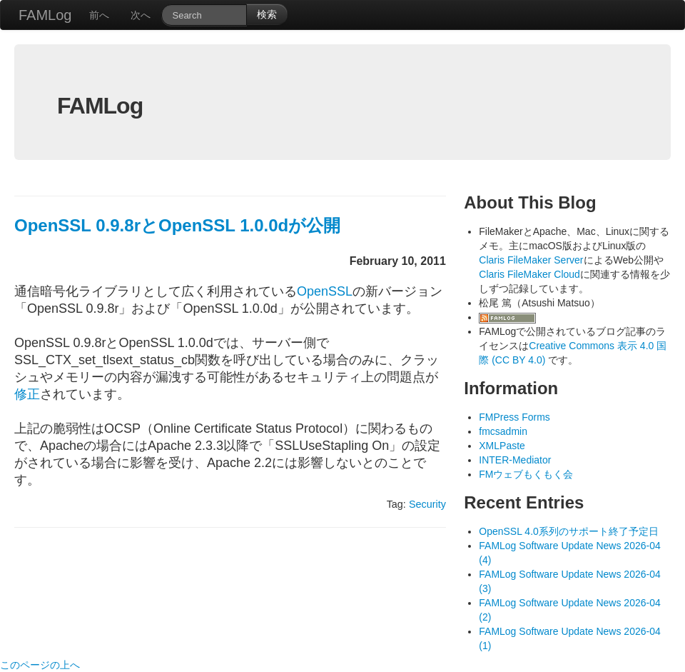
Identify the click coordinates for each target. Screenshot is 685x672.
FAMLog (45, 15)
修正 (27, 394)
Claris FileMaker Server (531, 260)
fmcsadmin (503, 431)
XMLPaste (502, 445)
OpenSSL (324, 291)
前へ (99, 15)
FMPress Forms (514, 417)
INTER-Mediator (515, 460)
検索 (267, 14)
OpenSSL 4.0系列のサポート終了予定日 (569, 531)
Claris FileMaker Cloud (529, 274)
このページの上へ (40, 665)
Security (427, 504)
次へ (141, 15)
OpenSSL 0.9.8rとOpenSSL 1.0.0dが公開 (177, 225)
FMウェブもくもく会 (526, 474)
